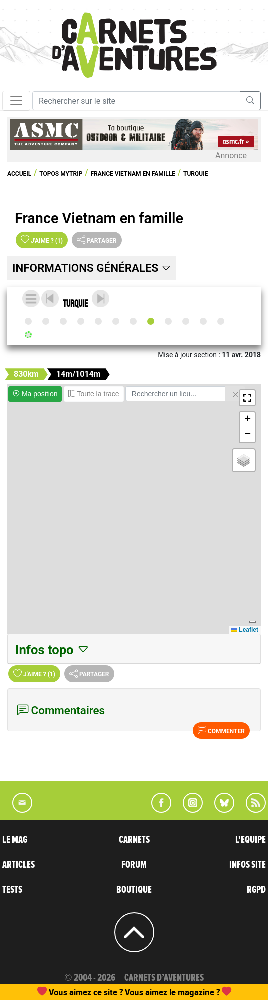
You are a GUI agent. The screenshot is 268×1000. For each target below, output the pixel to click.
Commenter (221, 730)
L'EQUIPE (250, 840)
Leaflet (244, 629)
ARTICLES (18, 865)
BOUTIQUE (134, 890)
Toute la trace (93, 394)
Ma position (35, 394)
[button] (247, 397)
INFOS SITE (247, 865)
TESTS (12, 890)
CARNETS (134, 840)
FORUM (134, 865)
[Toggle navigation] (16, 101)
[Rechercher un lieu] (175, 393)
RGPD (256, 890)
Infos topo (52, 649)
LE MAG (14, 840)
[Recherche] (136, 100)
